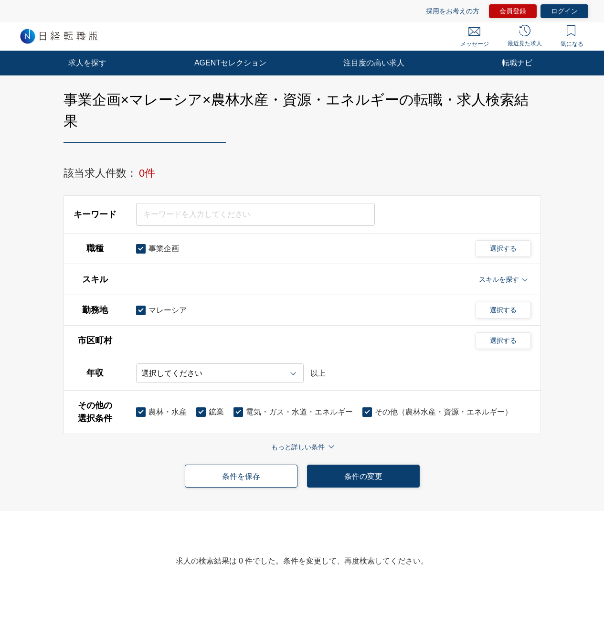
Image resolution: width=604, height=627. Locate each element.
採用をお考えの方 (452, 11)
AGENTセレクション (230, 63)
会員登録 (512, 11)
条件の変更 (363, 476)
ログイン (564, 11)
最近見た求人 (525, 36)
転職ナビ (517, 63)
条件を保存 (241, 476)
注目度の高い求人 (373, 63)
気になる (572, 36)
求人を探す (87, 63)
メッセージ (474, 37)
